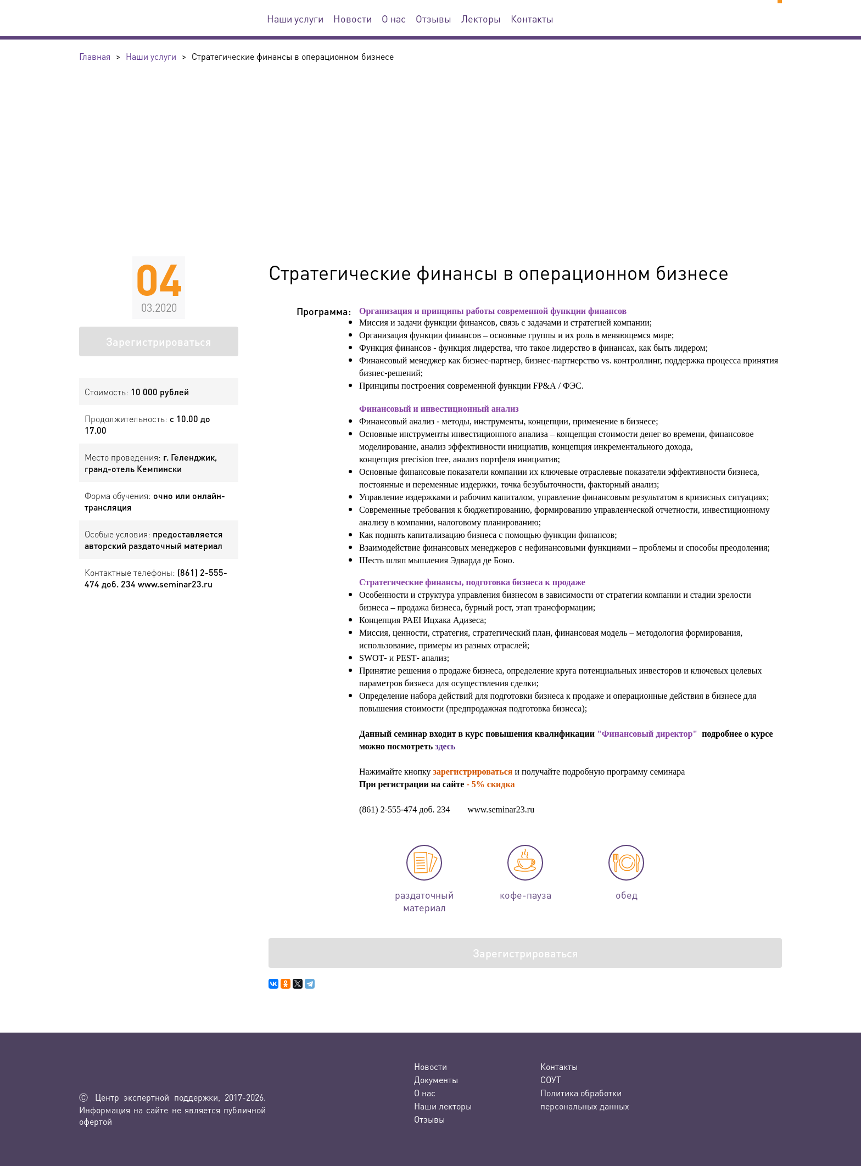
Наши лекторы (443, 1106)
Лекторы (481, 18)
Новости (352, 18)
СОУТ (550, 1079)
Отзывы (433, 18)
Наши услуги (295, 18)
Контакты (532, 18)
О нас (394, 18)
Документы (436, 1079)
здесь (445, 746)
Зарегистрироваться (158, 341)
